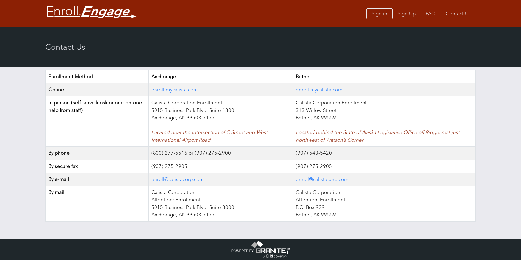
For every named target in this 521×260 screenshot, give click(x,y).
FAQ (431, 13)
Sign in (379, 13)
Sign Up (407, 13)
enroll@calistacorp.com (177, 179)
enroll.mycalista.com (174, 89)
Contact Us (458, 13)
